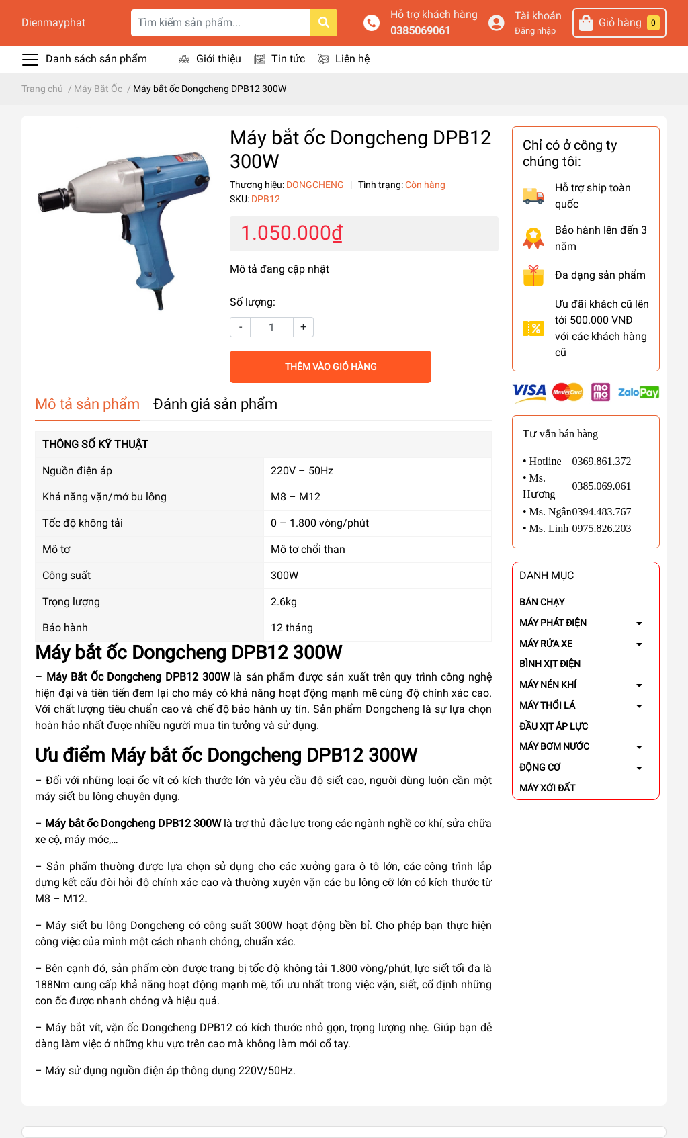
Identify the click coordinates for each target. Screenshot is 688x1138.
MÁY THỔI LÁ (547, 705)
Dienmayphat (53, 22)
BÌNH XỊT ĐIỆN (549, 663)
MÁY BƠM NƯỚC (554, 746)
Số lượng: (252, 302)
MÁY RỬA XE (545, 643)
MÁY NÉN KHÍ (547, 684)
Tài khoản (538, 15)
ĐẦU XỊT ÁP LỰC (553, 726)
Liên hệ (352, 58)
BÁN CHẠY (541, 602)
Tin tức (288, 58)
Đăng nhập (535, 31)
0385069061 (420, 30)
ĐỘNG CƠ (539, 767)
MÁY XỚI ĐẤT (547, 788)
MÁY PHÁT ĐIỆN (553, 622)
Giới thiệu (218, 58)
